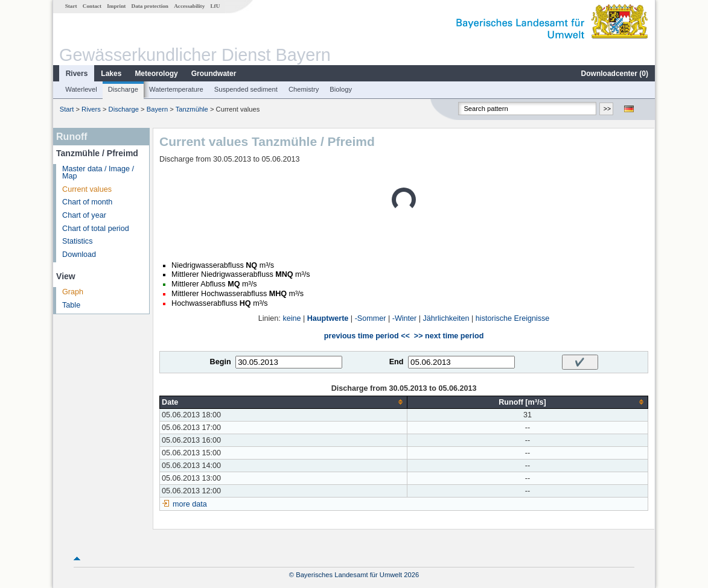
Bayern (157, 109)
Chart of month (87, 202)
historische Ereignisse (513, 318)
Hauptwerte (328, 318)
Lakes (111, 73)
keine (291, 318)
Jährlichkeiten (446, 318)
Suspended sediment (246, 89)
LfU (215, 6)
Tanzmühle (192, 109)
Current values (87, 189)
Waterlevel (81, 89)
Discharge (123, 89)
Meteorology (156, 73)
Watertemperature (176, 89)
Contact (92, 6)
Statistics (77, 241)
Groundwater (214, 73)
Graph (72, 292)
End (396, 362)
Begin (220, 362)
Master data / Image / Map (98, 173)
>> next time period (448, 336)
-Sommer (370, 318)
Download (79, 254)
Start (71, 6)
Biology (341, 89)
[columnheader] (283, 402)
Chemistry (304, 89)
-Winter (404, 318)
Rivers (77, 73)
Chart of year (84, 215)
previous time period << (367, 336)
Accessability (189, 6)
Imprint (116, 6)
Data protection (150, 6)
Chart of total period (95, 228)
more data (190, 504)
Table (71, 305)
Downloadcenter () (614, 73)
